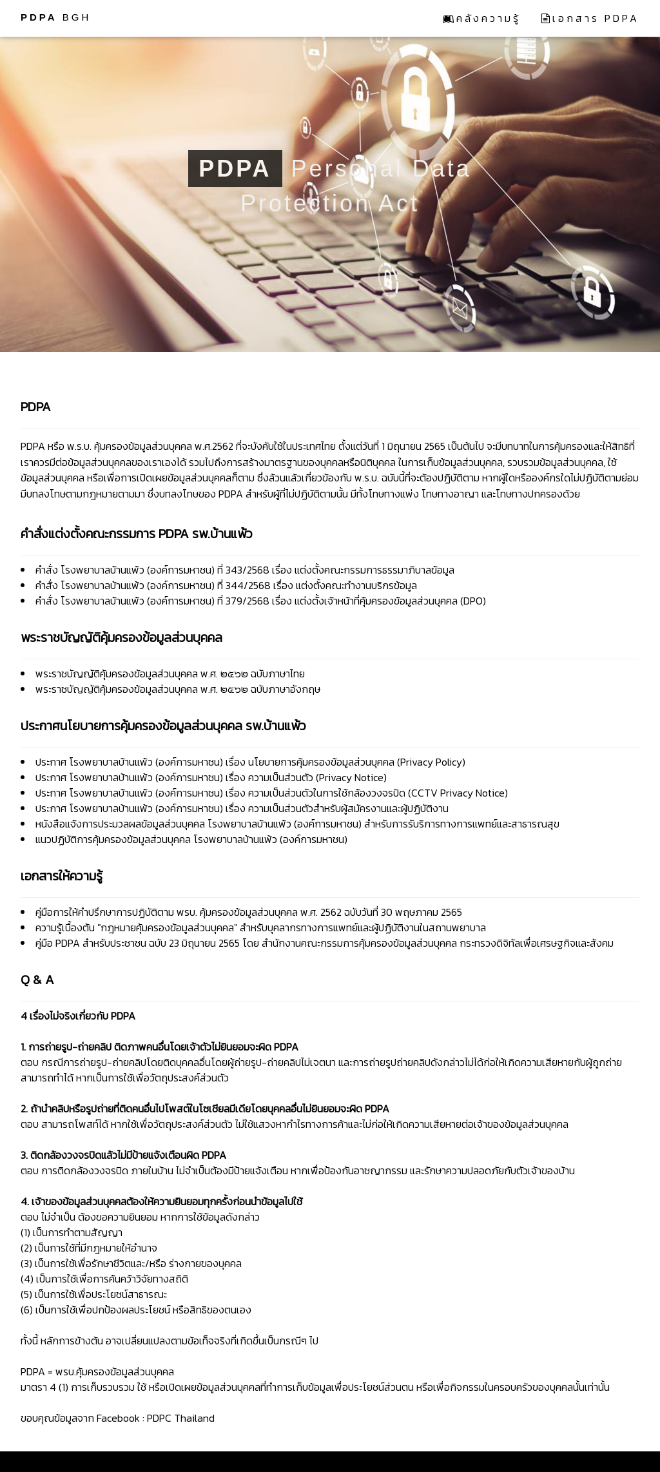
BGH (56, 17)
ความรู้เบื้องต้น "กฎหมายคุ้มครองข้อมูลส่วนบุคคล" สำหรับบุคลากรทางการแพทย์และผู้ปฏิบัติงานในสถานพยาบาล (260, 927)
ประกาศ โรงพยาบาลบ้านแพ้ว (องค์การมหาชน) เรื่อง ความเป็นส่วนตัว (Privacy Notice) (211, 777)
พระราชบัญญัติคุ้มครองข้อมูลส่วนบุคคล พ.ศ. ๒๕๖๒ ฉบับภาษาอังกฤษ (177, 689)
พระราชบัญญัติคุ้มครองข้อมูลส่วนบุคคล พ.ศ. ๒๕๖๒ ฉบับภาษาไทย (170, 673)
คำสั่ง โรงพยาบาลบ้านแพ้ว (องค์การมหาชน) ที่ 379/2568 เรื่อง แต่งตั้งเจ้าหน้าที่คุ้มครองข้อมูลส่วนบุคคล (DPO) (260, 600)
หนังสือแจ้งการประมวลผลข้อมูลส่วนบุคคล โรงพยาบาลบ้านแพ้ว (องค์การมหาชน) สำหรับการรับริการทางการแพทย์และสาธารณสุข (297, 823)
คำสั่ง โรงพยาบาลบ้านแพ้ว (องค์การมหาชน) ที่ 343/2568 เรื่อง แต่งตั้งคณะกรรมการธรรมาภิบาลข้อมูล (244, 569)
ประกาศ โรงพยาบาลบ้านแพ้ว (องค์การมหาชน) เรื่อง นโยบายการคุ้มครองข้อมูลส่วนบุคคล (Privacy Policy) (250, 762)
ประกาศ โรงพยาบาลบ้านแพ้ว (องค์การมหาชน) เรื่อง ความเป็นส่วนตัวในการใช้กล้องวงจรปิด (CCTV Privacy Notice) (271, 792)
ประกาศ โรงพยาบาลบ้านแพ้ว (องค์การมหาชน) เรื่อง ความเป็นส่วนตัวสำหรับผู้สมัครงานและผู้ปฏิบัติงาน (242, 808)
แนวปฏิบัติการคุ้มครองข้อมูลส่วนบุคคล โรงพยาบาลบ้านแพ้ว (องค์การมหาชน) (191, 839)
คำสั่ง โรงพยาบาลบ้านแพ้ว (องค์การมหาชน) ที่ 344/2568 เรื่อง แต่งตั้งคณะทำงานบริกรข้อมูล (226, 585)
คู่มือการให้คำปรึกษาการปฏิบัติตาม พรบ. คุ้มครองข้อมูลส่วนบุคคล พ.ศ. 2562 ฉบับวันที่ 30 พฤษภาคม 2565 (248, 912)
